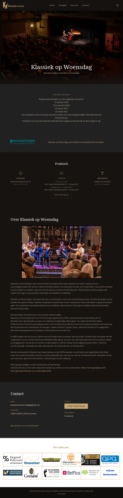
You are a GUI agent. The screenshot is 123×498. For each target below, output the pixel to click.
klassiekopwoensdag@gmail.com (25, 405)
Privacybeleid (61, 494)
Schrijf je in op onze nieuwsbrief (25, 425)
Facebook (68, 416)
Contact (85, 5)
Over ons (74, 5)
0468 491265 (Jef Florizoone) (23, 413)
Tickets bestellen (61, 195)
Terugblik (62, 5)
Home (52, 5)
